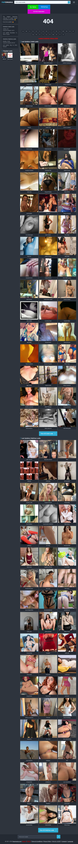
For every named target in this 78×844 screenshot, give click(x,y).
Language (70, 841)
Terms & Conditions (37, 841)
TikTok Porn (44, 7)
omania (7, 2)
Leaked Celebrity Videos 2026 (48, 38)
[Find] (58, 837)
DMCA (29, 841)
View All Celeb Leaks (48, 433)
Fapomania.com (17, 841)
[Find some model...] (37, 837)
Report (24, 841)
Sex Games (33, 7)
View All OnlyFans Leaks (48, 830)
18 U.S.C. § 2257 (56, 841)
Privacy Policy (47, 841)
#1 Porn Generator (38, 11)
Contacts (64, 841)
